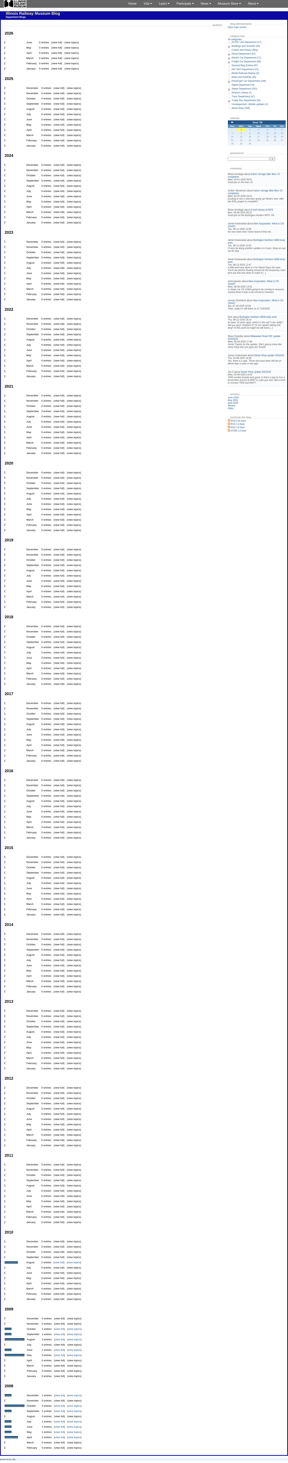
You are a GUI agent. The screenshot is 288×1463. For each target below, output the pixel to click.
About (253, 3)
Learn (164, 3)
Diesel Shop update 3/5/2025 (269, 355)
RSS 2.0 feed (237, 427)
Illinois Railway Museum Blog (33, 13)
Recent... (232, 405)
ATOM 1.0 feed (238, 430)
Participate (185, 3)
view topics (74, 1262)
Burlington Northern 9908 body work (258, 317)
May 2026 (233, 400)
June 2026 (233, 397)
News (206, 3)
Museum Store (229, 3)
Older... (231, 408)
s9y (13, 1459)
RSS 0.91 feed (238, 420)
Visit (148, 3)
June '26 (257, 122)
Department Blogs (16, 17)
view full (59, 1262)
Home (132, 3)
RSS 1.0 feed (237, 424)
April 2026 (233, 403)
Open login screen (237, 27)
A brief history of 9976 (262, 209)
